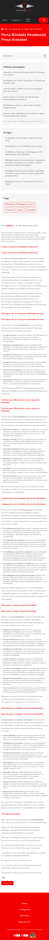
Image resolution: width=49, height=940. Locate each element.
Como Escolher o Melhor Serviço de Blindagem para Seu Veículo (22, 90)
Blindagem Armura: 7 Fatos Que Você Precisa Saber (24, 182)
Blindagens (21, 204)
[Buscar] (44, 20)
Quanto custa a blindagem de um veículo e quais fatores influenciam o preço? (23, 114)
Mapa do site (24, 922)
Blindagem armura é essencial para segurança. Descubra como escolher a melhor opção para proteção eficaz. (24, 173)
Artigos (7, 132)
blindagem (31, 210)
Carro (32, 204)
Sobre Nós (28, 20)
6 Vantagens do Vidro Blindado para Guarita (23, 146)
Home (5, 20)
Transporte (10, 210)
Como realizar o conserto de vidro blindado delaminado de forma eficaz (21, 98)
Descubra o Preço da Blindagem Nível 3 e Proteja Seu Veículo (23, 73)
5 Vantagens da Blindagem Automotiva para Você (23, 139)
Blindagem (10, 204)
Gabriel (10, 225)
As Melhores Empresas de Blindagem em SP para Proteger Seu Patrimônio (23, 153)
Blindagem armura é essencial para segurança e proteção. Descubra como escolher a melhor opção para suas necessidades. (25, 162)
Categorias (15, 20)
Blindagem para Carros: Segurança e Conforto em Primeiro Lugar (24, 81)
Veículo (20, 210)
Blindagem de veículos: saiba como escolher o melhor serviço (22, 106)
